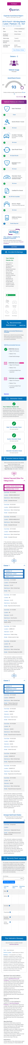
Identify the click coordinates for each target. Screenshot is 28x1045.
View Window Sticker (18, 50)
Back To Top (22, 254)
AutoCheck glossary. (14, 944)
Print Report (14, 3)
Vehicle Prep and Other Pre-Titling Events (14, 479)
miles (21, 878)
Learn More (14, 247)
